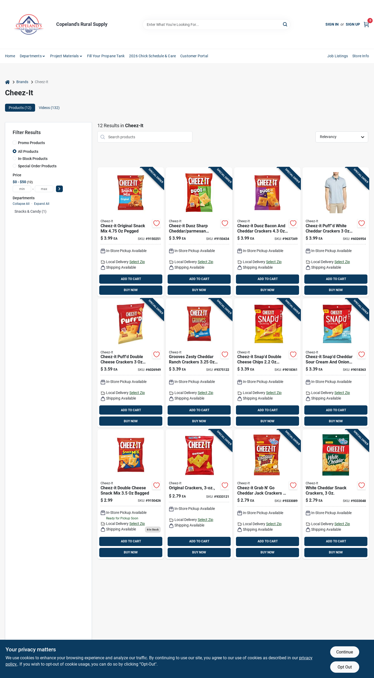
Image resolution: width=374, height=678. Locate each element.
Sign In (332, 24)
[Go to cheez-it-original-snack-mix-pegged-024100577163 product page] (130, 232)
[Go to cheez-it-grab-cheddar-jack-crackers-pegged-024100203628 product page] (267, 494)
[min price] (22, 189)
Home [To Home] (10, 56)
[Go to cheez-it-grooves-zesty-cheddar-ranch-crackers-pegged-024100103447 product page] (199, 363)
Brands (22, 82)
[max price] (44, 189)
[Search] (285, 24)
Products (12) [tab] (20, 108)
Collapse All (21, 204)
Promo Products (31, 142)
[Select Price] (59, 189)
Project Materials (64, 56)
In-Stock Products (33, 158)
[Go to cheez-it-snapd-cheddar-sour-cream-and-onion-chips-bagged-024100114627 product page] (335, 363)
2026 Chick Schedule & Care (152, 56)
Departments (31, 56)
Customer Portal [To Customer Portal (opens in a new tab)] (194, 56)
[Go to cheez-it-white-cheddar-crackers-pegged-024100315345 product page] (335, 494)
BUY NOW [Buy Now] (131, 290)
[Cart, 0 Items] (366, 24)
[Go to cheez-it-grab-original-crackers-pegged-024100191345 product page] (199, 494)
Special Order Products (37, 166)
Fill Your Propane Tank (106, 56)
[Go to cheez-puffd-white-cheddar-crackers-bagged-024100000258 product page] (335, 232)
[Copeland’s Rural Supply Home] (29, 24)
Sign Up (353, 24)
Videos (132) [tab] (49, 108)
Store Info (360, 56)
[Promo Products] (14, 142)
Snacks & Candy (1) (30, 211)
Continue (344, 652)
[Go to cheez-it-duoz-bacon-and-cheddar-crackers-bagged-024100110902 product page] (267, 232)
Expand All (41, 204)
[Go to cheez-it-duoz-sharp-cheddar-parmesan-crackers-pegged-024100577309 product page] (199, 232)
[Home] (7, 82)
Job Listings (337, 56)
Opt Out (345, 667)
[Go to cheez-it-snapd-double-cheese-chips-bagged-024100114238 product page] (267, 363)
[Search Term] (216, 24)
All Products (28, 151)
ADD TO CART (131, 279)
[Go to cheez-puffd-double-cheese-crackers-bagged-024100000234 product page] (130, 363)
